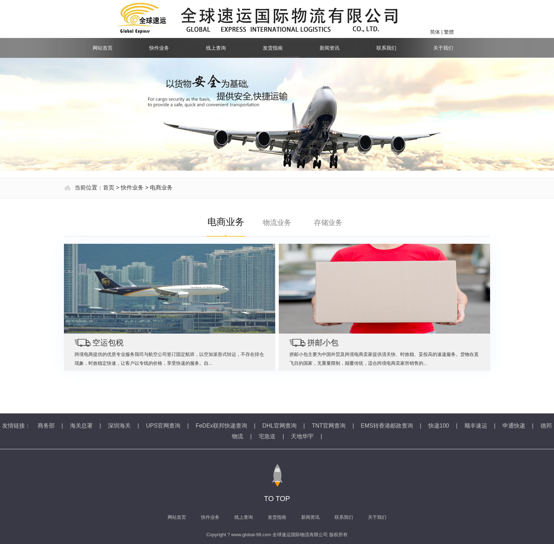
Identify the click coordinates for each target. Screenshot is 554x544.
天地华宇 (302, 436)
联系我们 (386, 48)
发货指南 (273, 48)
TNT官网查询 (329, 426)
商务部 (46, 426)
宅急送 (267, 436)
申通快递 (514, 426)
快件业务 (159, 48)
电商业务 (161, 188)
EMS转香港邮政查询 (387, 426)
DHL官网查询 (279, 426)
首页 (108, 188)
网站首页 (103, 48)
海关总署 (81, 426)
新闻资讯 (330, 48)
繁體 (449, 32)
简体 (435, 32)
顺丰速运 (476, 426)
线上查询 (216, 48)
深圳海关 (119, 426)
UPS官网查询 (163, 426)
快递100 (438, 426)
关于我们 (443, 48)
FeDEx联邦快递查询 (221, 426)
